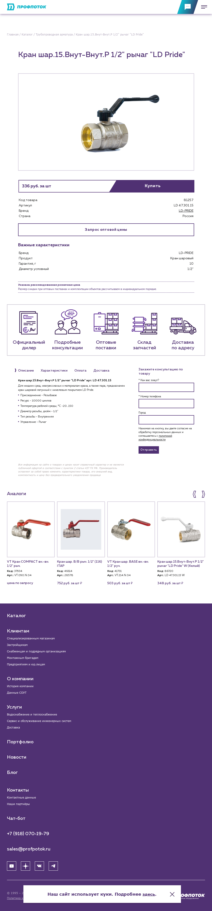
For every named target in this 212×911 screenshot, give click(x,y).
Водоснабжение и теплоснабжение (32, 714)
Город (142, 413)
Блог (12, 772)
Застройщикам (17, 645)
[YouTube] (11, 866)
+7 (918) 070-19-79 (28, 833)
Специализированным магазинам (31, 638)
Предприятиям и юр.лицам (26, 664)
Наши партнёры (18, 804)
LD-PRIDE (186, 210)
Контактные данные (21, 797)
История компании (20, 686)
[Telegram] (53, 866)
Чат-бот (16, 818)
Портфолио (20, 742)
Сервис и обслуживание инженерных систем (39, 721)
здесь (152, 892)
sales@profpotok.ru (29, 849)
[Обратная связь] (187, 7)
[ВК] (39, 866)
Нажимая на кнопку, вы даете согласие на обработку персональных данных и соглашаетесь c (165, 434)
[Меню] (202, 7)
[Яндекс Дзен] (25, 866)
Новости (16, 757)
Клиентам (18, 631)
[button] (195, 494)
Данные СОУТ (16, 692)
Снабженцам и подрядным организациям (36, 651)
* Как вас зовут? (149, 380)
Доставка (13, 727)
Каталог (16, 615)
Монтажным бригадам (22, 658)
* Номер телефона (150, 396)
